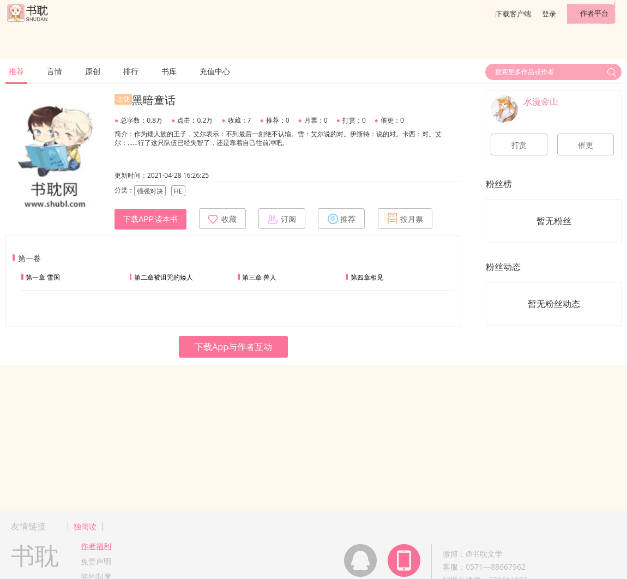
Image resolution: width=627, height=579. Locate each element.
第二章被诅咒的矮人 (163, 277)
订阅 (282, 218)
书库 (169, 71)
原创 (92, 71)
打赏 (519, 145)
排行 (130, 71)
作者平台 (594, 13)
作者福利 (96, 546)
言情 (54, 71)
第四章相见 (367, 277)
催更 (585, 145)
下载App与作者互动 (233, 347)
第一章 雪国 (43, 277)
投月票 (405, 218)
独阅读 (85, 526)
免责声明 (96, 561)
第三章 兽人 (259, 277)
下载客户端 (513, 14)
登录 (549, 14)
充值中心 (215, 71)
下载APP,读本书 (150, 219)
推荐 (16, 71)
